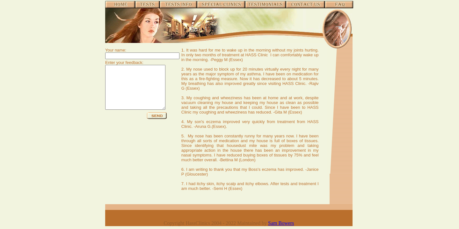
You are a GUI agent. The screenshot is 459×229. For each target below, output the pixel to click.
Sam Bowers (281, 223)
